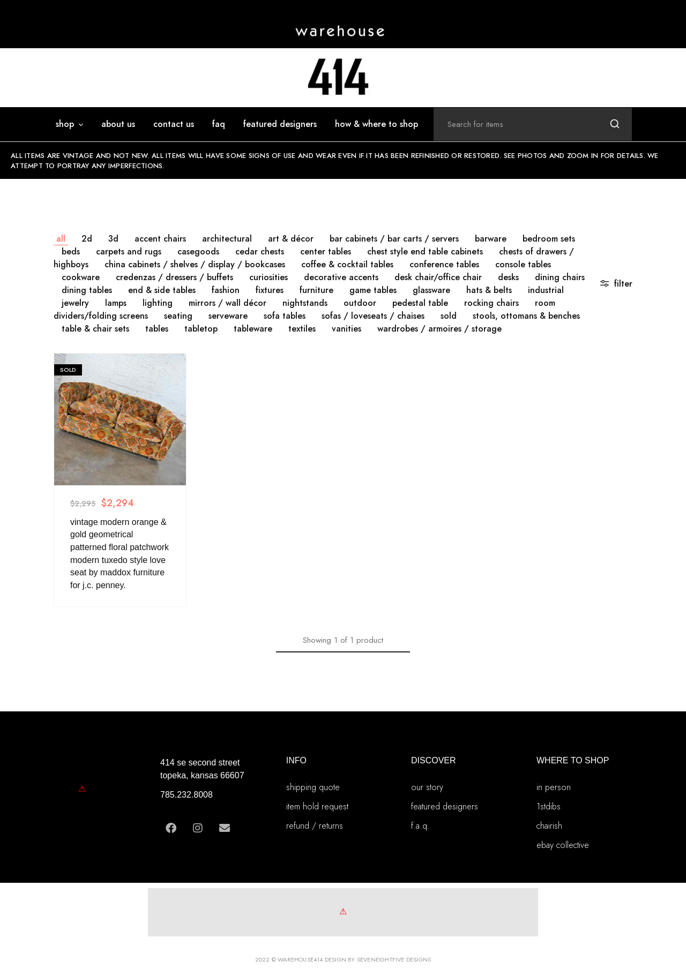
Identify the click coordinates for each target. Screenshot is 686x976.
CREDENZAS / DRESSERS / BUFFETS (174, 277)
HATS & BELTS (489, 290)
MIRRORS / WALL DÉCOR (227, 303)
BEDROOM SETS (549, 238)
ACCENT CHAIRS (160, 238)
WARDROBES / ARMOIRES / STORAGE (439, 328)
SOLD (449, 316)
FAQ (218, 124)
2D (86, 238)
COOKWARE (81, 277)
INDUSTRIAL (546, 290)
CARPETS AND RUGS (128, 251)
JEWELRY (75, 303)
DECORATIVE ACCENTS (341, 277)
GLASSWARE (431, 290)
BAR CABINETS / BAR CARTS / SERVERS (394, 238)
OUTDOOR (360, 303)
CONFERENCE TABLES (444, 264)
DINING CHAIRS (560, 277)
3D (113, 238)
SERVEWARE (228, 316)
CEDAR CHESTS (259, 251)
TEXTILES (302, 328)
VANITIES (346, 328)
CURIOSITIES (268, 277)
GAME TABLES (373, 290)
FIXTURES (270, 290)
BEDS (71, 251)
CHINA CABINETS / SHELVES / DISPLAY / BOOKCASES (195, 264)
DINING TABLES (87, 290)
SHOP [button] (70, 124)
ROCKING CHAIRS (491, 303)
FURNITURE (316, 290)
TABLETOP (201, 328)
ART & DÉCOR (291, 238)
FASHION (226, 290)
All (60, 238)
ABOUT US (118, 124)
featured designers (280, 124)
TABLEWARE (253, 328)
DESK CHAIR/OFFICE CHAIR (438, 277)
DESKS (508, 277)
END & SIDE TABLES (162, 290)
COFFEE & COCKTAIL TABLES (347, 264)
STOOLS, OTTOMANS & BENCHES (526, 316)
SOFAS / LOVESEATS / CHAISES (373, 316)
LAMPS (115, 303)
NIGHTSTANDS (304, 303)
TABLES (156, 328)
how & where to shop (376, 124)
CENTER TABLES (325, 251)
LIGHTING (158, 303)
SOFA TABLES (284, 316)
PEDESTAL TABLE (420, 303)
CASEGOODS (198, 251)
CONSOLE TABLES (523, 264)
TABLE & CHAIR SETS (95, 328)
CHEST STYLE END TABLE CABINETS (425, 251)
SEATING (178, 316)
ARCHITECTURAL (227, 238)
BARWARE (490, 238)
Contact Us (173, 124)
